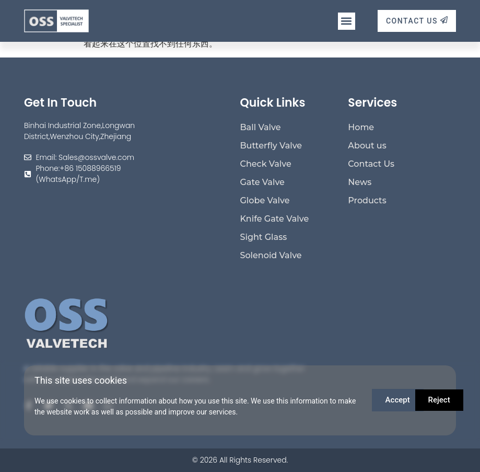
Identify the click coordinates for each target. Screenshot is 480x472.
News (359, 182)
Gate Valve (262, 182)
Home (361, 127)
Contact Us (371, 164)
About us (367, 146)
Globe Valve (265, 200)
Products (367, 200)
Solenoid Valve (271, 255)
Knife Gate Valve (274, 219)
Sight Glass (263, 237)
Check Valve (265, 164)
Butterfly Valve (271, 146)
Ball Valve (260, 127)
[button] (346, 21)
